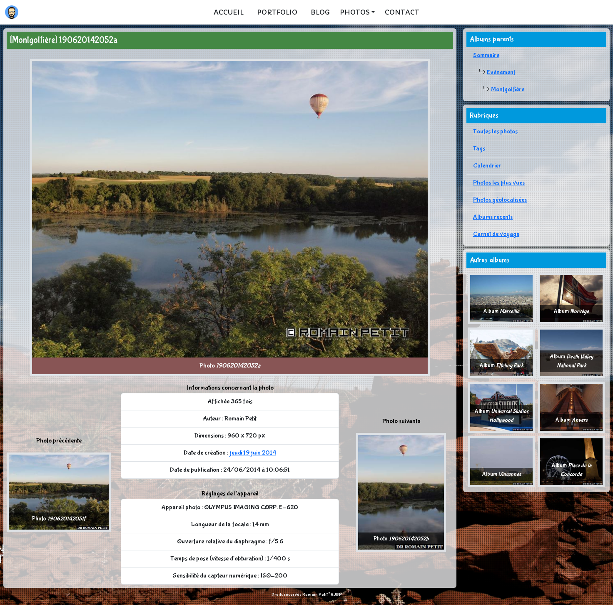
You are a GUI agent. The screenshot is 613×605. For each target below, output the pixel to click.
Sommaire (486, 55)
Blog (320, 12)
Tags (479, 148)
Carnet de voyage (496, 234)
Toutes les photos (495, 131)
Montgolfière (507, 89)
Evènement (501, 72)
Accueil (229, 12)
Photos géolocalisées (500, 200)
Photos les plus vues (499, 183)
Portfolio (277, 12)
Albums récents (493, 217)
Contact (402, 12)
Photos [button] (355, 12)
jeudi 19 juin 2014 (252, 453)
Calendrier (487, 166)
